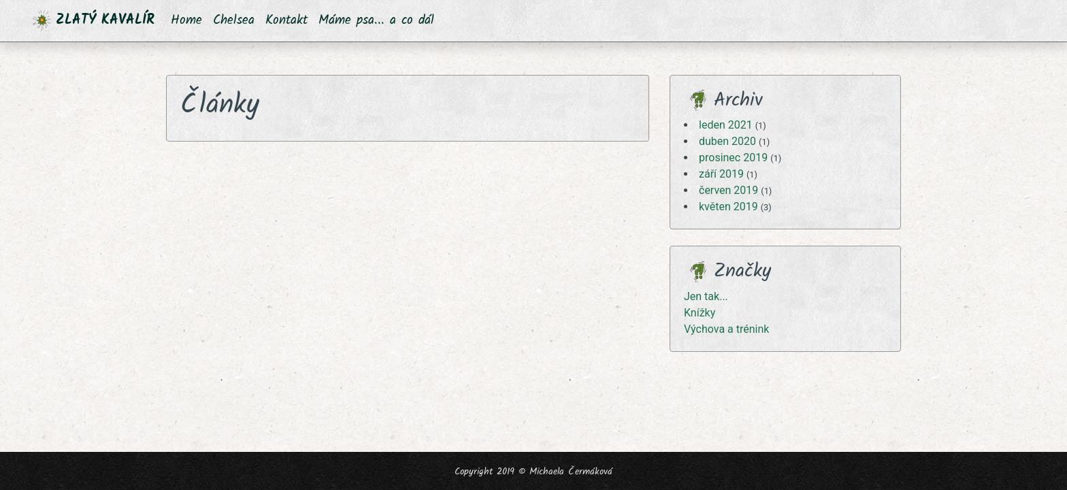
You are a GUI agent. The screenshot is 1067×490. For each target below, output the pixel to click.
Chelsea (234, 20)
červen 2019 (728, 190)
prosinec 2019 (733, 157)
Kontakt (286, 20)
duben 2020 (727, 141)
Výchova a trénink (726, 329)
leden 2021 (726, 124)
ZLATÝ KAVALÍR (93, 20)
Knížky (699, 312)
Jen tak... (706, 296)
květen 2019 (728, 206)
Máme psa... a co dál (376, 20)
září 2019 (721, 173)
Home (186, 20)
